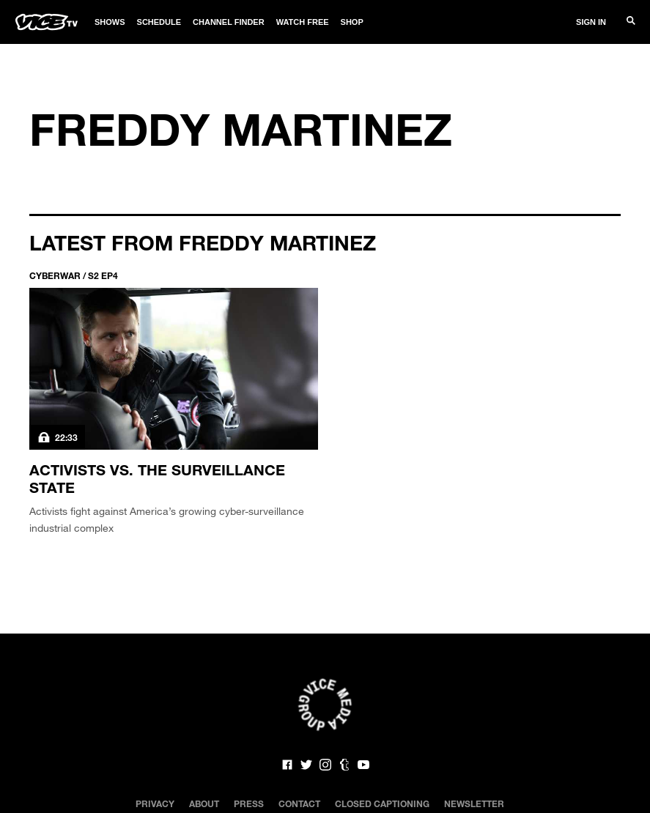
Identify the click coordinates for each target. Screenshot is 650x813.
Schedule (159, 22)
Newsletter (474, 803)
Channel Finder (229, 22)
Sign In (591, 22)
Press (249, 803)
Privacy (155, 803)
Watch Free (302, 22)
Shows (110, 22)
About (204, 803)
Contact (299, 803)
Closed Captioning (382, 803)
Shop (352, 22)
